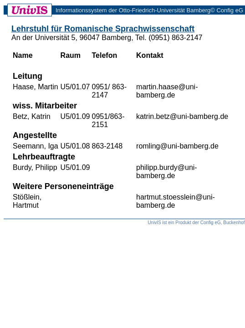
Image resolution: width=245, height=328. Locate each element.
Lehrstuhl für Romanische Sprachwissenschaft (102, 28)
